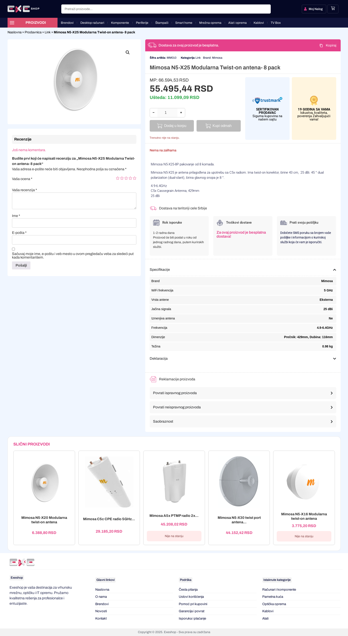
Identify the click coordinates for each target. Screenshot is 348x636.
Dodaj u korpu (175, 126)
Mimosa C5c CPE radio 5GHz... (109, 519)
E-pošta (19, 233)
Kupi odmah (222, 126)
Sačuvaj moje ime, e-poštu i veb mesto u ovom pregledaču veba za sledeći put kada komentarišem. (73, 255)
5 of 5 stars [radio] (134, 178)
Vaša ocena (22, 179)
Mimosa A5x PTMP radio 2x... (174, 516)
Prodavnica (33, 32)
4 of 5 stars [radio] (130, 178)
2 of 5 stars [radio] (122, 178)
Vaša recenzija (24, 190)
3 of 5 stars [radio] (126, 178)
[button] (128, 52)
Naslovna (15, 32)
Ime (16, 216)
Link (48, 32)
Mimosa (217, 57)
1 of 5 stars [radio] (117, 178)
